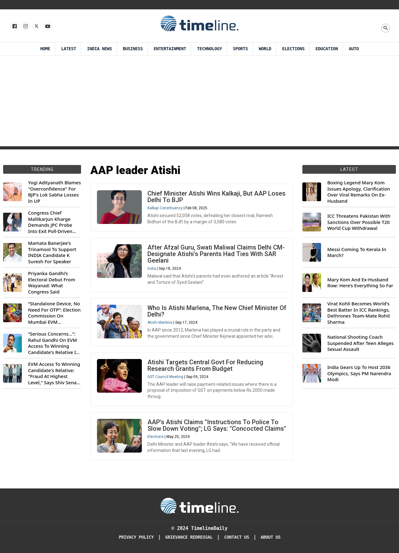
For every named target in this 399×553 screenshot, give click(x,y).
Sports (240, 49)
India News (99, 49)
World (265, 49)
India (151, 268)
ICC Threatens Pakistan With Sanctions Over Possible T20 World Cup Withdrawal (358, 222)
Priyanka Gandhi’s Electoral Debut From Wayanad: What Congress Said (51, 282)
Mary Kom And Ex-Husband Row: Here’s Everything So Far (360, 283)
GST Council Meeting (165, 377)
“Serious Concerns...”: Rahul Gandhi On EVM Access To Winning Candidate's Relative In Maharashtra (53, 343)
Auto (354, 49)
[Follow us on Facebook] (14, 26)
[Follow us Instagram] (25, 26)
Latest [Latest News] (68, 49)
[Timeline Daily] (199, 505)
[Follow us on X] (36, 26)
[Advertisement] (199, 102)
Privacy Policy (136, 537)
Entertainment (170, 49)
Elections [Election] (293, 49)
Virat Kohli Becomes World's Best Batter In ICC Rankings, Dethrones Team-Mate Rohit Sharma (358, 313)
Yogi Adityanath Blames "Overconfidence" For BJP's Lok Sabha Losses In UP (54, 192)
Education (326, 49)
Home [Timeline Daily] (45, 49)
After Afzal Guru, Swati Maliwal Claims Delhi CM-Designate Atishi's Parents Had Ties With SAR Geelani (216, 254)
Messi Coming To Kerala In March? (356, 252)
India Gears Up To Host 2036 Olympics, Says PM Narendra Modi (359, 373)
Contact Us (236, 537)
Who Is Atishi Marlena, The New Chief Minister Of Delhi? (216, 311)
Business (133, 49)
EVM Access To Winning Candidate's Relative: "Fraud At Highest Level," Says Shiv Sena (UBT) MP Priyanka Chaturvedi (54, 373)
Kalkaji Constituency (165, 208)
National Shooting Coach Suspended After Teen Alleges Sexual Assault (360, 343)
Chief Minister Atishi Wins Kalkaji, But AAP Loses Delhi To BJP (216, 197)
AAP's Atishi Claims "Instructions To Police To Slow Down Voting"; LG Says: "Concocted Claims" (216, 425)
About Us (271, 537)
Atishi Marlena (159, 322)
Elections (155, 436)
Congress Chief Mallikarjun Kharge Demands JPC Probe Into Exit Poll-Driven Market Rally (50, 222)
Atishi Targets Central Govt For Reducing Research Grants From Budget (205, 365)
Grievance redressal (189, 537)
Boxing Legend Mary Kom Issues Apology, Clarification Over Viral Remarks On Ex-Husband (358, 192)
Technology (209, 49)
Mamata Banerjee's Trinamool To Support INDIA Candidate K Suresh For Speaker (52, 252)
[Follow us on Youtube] (47, 26)
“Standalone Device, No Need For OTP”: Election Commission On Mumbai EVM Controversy (54, 313)
